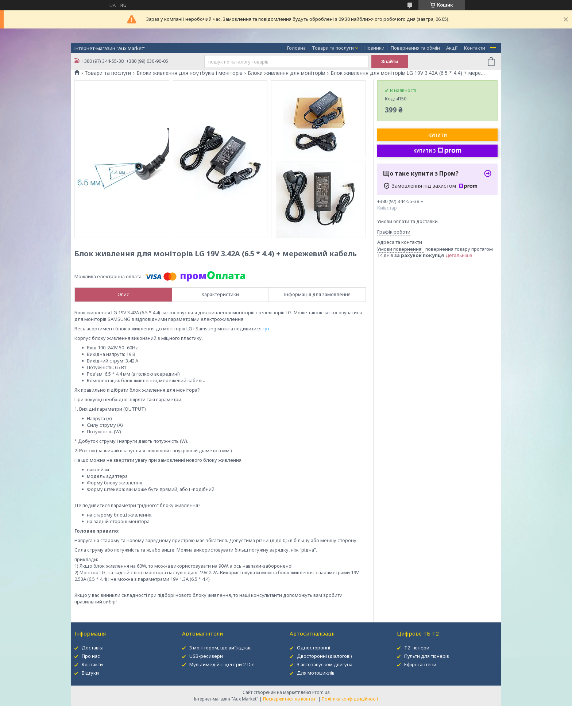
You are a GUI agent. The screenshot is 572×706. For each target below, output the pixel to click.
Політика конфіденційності (350, 699)
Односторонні (313, 647)
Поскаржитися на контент (290, 699)
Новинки (374, 48)
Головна (296, 48)
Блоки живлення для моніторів (286, 73)
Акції (452, 48)
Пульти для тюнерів (426, 656)
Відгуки (90, 672)
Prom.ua (321, 692)
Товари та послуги (333, 48)
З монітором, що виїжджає (220, 647)
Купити (437, 135)
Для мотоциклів (316, 672)
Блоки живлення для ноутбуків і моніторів (189, 73)
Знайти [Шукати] (389, 61)
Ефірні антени (420, 664)
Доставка (93, 647)
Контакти (474, 48)
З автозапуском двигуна (324, 664)
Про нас (91, 656)
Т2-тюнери (416, 647)
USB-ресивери (206, 656)
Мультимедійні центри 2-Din (222, 664)
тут (266, 328)
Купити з (437, 150)
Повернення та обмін (415, 48)
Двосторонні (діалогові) (324, 656)
